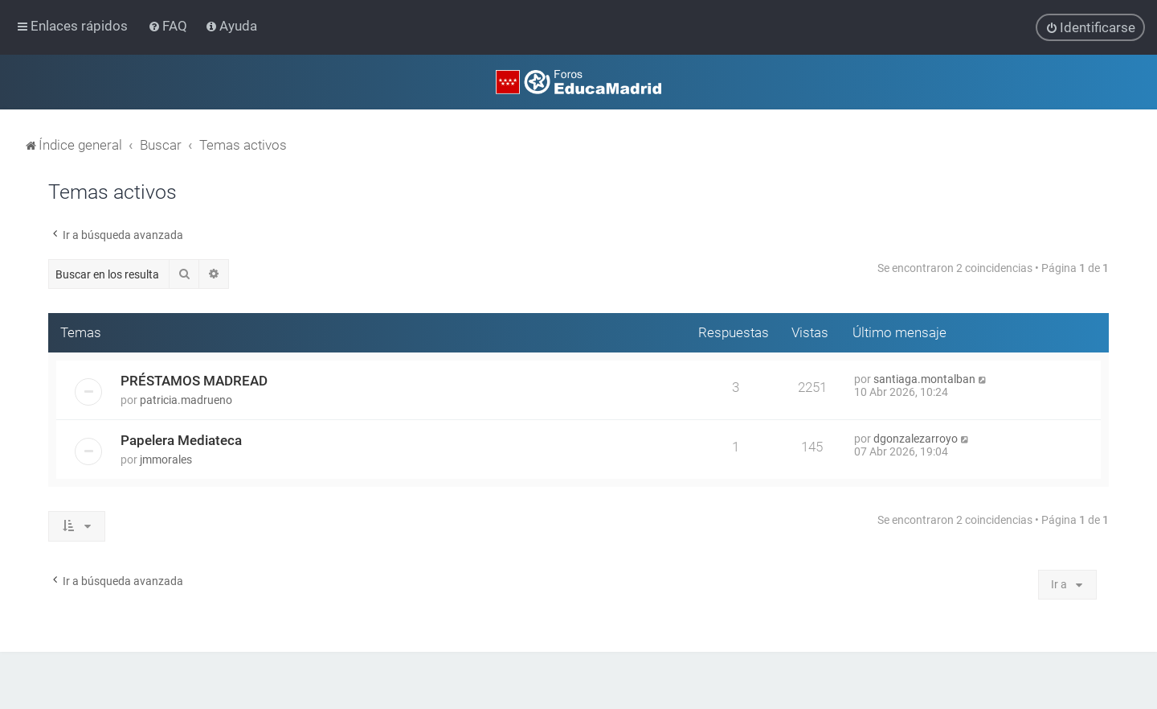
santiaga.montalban (924, 378)
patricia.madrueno (186, 399)
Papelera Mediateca (181, 439)
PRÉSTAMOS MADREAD (194, 380)
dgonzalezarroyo (915, 437)
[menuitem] (169, 26)
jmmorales (166, 458)
